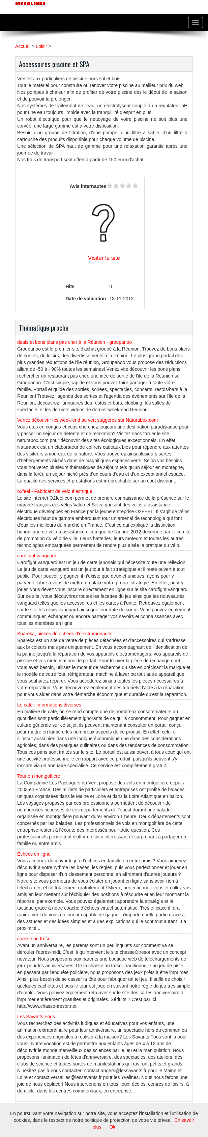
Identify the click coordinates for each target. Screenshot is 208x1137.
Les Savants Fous (36, 1016)
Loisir (41, 46)
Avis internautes (88, 186)
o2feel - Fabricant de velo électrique (54, 491)
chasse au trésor (34, 938)
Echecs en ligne (34, 854)
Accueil (22, 46)
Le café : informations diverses (49, 705)
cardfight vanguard (36, 555)
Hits (70, 286)
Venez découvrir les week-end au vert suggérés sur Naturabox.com (87, 420)
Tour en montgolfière (38, 776)
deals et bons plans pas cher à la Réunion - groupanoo (74, 342)
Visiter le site (104, 258)
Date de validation (86, 298)
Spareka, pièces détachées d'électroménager (64, 633)
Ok (112, 1127)
